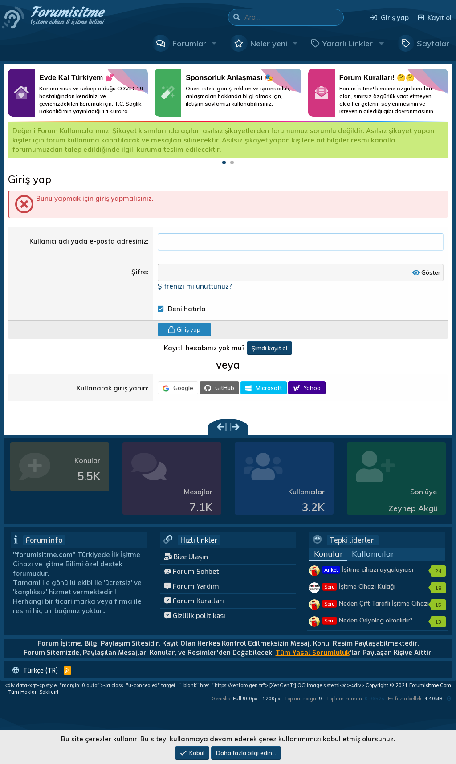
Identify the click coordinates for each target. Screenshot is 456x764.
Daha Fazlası (78, 93)
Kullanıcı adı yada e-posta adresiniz (88, 241)
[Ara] (293, 17)
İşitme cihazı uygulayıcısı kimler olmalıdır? (367, 574)
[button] (214, 43)
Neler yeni (268, 43)
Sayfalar (433, 43)
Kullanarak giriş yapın (112, 388)
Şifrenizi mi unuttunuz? (195, 286)
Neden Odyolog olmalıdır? (367, 621)
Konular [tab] (328, 554)
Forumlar (189, 43)
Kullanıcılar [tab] (373, 554)
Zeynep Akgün (415, 509)
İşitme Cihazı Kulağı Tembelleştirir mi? (358, 591)
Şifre (139, 272)
